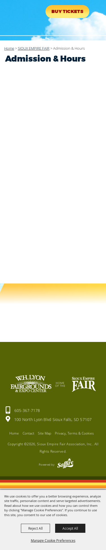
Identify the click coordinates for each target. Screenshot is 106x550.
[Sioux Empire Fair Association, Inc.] (21, 16)
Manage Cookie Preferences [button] (53, 540)
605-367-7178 (27, 410)
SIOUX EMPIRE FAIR (33, 48)
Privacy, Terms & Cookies (74, 433)
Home (9, 48)
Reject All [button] (35, 528)
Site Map (44, 433)
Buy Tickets (67, 11)
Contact (28, 433)
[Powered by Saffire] (65, 464)
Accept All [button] (70, 528)
